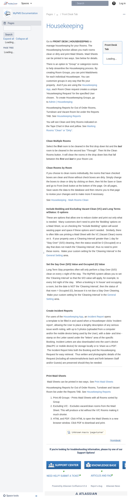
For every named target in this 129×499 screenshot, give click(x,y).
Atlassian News (113, 486)
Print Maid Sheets (104, 381)
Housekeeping (64, 26)
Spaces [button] (25, 3)
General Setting (54, 255)
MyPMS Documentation (25, 13)
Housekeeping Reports (69, 116)
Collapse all (22, 38)
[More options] (124, 14)
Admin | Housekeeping (61, 102)
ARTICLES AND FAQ (102, 475)
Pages (49, 14)
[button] (114, 3)
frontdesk (115, 440)
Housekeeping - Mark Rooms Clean (70, 200)
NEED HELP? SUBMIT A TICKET (64, 476)
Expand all (8, 38)
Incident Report (96, 316)
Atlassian (86, 493)
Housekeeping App (73, 316)
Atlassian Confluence (72, 486)
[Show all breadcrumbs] (57, 14)
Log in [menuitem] (122, 3)
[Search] (74, 3)
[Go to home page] (11, 3)
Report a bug (96, 486)
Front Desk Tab (70, 14)
